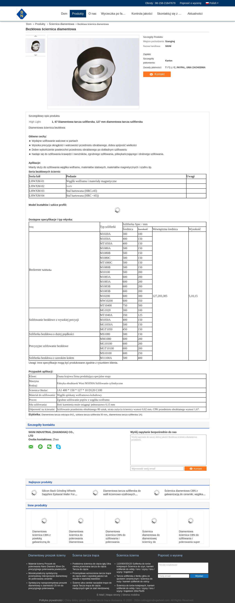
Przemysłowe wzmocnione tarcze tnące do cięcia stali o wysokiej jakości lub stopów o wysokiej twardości (92, 576)
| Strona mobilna (130, 594)
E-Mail (100, 594)
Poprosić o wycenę (190, 3)
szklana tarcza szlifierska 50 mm (91, 414)
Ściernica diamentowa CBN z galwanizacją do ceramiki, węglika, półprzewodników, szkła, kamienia (184, 494)
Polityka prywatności (50, 600)
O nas (92, 13)
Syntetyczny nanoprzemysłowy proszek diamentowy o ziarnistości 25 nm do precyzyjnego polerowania (47, 586)
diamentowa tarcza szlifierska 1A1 (125, 414)
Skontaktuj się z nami (171, 13)
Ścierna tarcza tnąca (85, 555)
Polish (213, 3)
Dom (64, 13)
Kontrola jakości (142, 13)
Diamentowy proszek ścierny (47, 555)
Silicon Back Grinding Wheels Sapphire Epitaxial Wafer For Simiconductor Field (59, 494)
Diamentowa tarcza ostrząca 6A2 (57, 414)
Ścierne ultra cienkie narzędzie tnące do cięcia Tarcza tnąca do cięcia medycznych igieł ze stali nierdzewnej (92, 586)
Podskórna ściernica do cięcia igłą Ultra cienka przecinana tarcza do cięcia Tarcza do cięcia (92, 566)
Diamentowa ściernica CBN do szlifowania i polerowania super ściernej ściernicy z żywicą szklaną (189, 540)
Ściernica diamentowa (61, 24)
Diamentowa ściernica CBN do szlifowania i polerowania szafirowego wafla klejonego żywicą (116, 540)
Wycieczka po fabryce (115, 13)
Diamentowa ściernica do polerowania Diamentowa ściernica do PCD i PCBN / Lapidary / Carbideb (79, 542)
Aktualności (195, 13)
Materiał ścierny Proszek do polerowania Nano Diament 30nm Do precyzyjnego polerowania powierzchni (47, 566)
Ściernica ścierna (127, 555)
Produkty (78, 13)
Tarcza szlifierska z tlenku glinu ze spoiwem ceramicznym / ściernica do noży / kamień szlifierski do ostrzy (134, 579)
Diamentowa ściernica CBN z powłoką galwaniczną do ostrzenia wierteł (41, 538)
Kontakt (159, 74)
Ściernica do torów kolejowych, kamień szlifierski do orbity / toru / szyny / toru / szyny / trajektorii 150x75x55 (136, 588)
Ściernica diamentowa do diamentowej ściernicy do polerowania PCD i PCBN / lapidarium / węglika (153, 542)
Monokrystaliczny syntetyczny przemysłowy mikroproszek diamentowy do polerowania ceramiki (47, 576)
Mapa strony (113, 594)
